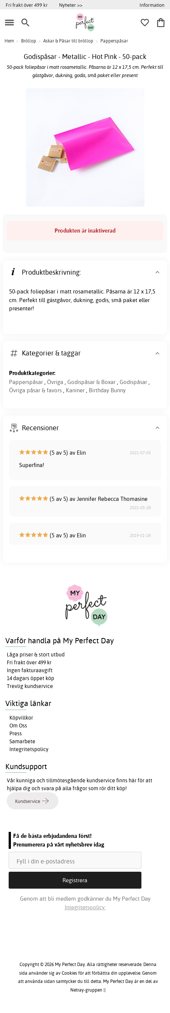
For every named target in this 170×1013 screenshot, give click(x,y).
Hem (9, 41)
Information (152, 5)
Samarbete (22, 741)
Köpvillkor (21, 717)
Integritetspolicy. (85, 907)
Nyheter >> (70, 5)
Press (15, 733)
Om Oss (18, 725)
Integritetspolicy (29, 749)
